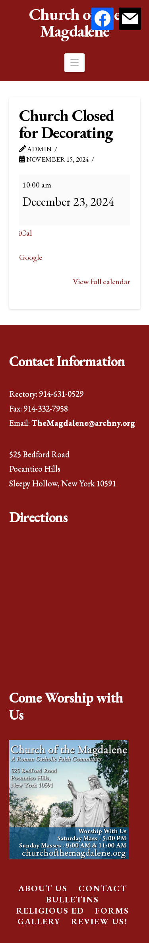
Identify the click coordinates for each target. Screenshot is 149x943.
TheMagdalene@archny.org (83, 422)
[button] (74, 62)
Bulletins (72, 899)
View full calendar (101, 281)
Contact (102, 888)
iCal (25, 233)
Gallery (38, 921)
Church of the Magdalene (74, 22)
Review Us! (99, 921)
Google (30, 257)
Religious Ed (50, 910)
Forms (112, 910)
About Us (43, 888)
